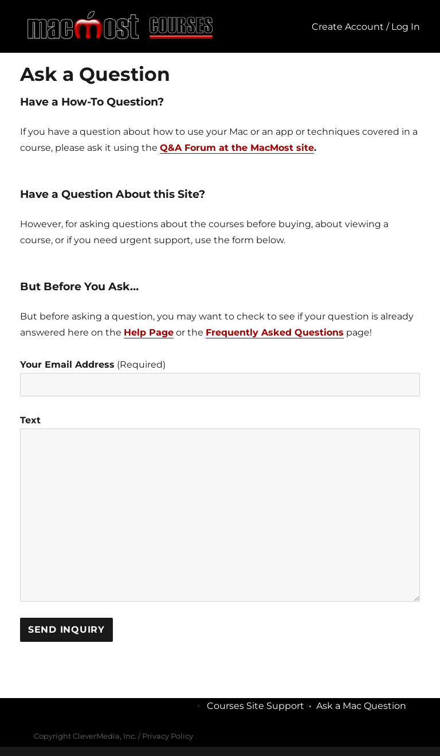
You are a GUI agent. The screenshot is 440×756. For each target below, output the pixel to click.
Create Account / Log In (366, 26)
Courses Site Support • (261, 705)
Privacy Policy (167, 736)
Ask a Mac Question (361, 705)
